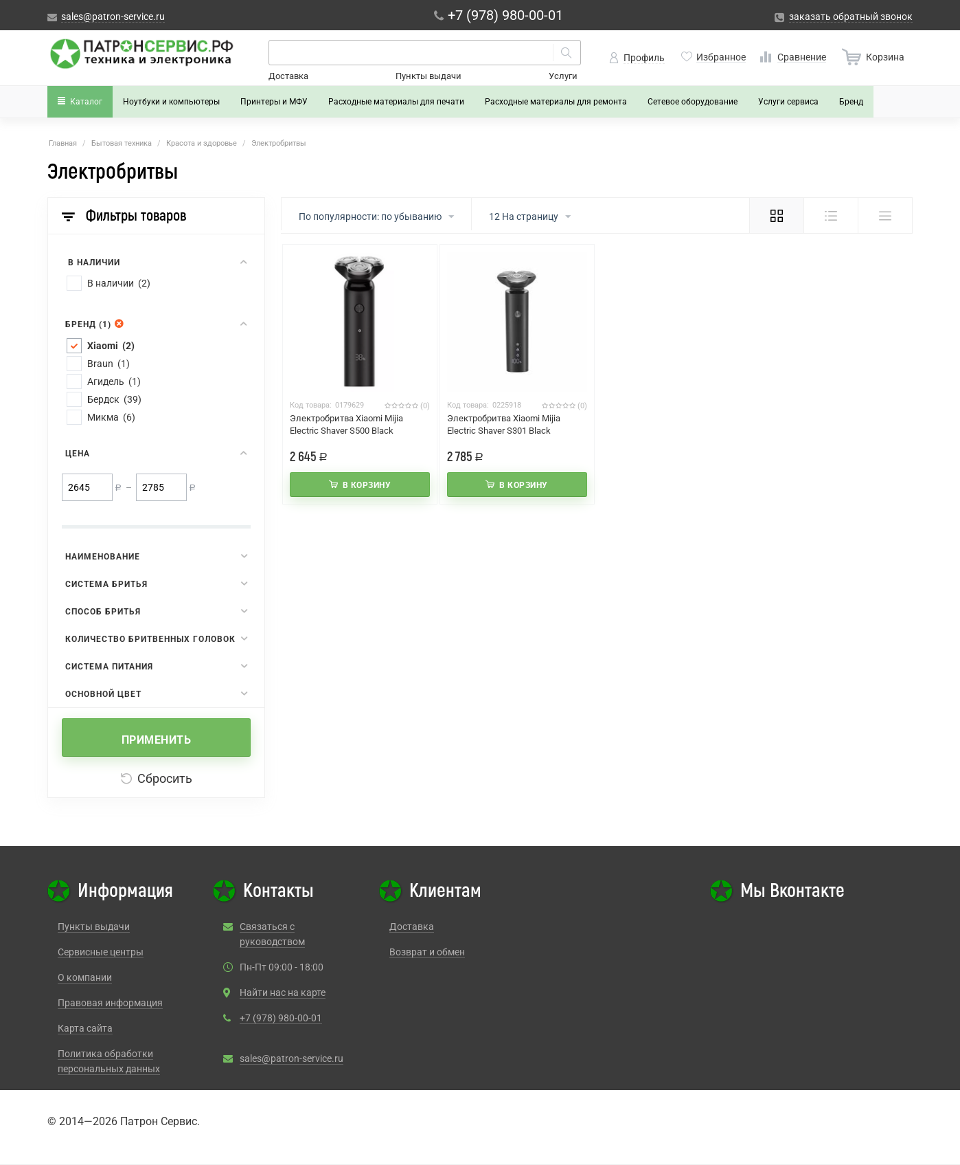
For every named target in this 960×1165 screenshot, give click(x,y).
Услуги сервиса (788, 102)
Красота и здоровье (201, 143)
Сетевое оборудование (693, 102)
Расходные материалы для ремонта (556, 102)
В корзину (367, 485)
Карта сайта (85, 1028)
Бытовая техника (121, 143)
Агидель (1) (114, 381)
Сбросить (156, 778)
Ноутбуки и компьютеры (171, 102)
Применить (157, 739)
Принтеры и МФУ (274, 102)
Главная (63, 143)
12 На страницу (530, 217)
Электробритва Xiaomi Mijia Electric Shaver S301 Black (503, 424)
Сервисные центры (101, 951)
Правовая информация (110, 1002)
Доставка (288, 76)
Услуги (563, 76)
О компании (85, 977)
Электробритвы (278, 143)
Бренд (851, 102)
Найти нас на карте (282, 992)
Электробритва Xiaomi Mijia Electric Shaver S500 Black (346, 424)
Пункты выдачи (428, 76)
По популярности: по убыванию (376, 217)
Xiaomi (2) (111, 345)
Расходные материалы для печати (396, 102)
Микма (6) (111, 417)
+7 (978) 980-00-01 (281, 1017)
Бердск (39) (114, 399)
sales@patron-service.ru (291, 1058)
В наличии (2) (118, 283)
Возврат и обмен (427, 951)
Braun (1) (108, 363)
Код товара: (311, 405)
